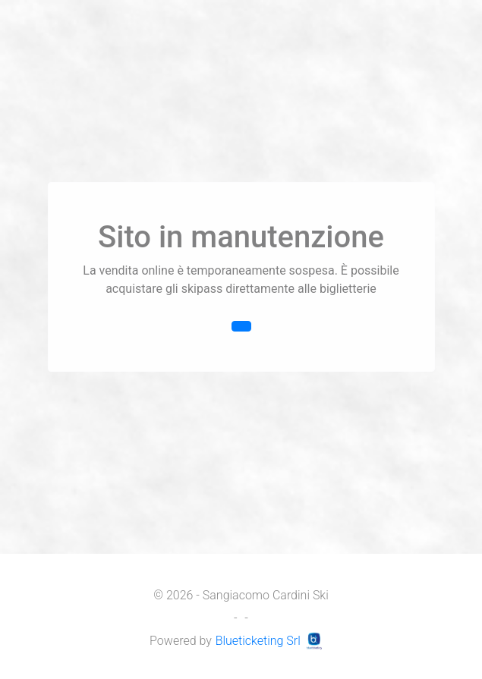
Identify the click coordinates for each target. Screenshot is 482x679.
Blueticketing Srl (272, 640)
